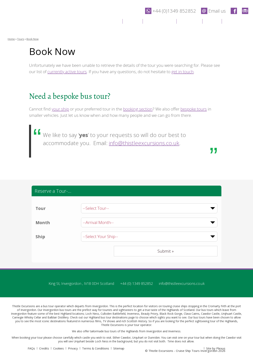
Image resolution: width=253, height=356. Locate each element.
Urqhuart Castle (231, 313)
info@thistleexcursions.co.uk (144, 143)
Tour (41, 208)
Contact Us (237, 21)
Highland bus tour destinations (108, 317)
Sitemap (118, 348)
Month (43, 222)
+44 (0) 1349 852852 (136, 283)
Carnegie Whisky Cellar (26, 317)
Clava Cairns (191, 313)
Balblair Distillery (58, 317)
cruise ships (180, 306)
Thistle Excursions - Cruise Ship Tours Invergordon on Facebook (234, 11)
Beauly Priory (149, 313)
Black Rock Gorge (171, 313)
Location (189, 21)
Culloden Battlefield (113, 313)
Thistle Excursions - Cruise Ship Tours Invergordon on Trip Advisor (245, 11)
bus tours (111, 331)
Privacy (73, 348)
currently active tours (67, 71)
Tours (132, 21)
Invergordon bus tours (57, 310)
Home (112, 21)
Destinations (159, 21)
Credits (44, 348)
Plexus (220, 348)
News (212, 21)
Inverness (133, 313)
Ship (40, 236)
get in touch (182, 71)
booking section (138, 109)
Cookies (58, 348)
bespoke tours (193, 109)
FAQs (31, 348)
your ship (60, 109)
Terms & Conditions (95, 348)
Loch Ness (92, 313)
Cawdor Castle (210, 313)
